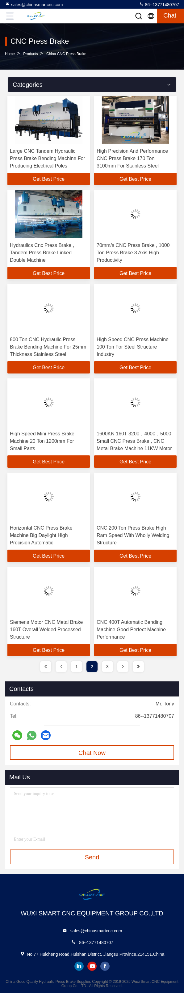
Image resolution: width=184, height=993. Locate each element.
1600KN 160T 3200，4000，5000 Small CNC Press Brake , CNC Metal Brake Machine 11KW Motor (134, 441)
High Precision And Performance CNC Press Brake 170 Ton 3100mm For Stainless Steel (132, 158)
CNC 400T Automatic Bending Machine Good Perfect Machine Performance (131, 630)
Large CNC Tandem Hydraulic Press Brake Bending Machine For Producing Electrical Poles (47, 158)
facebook (105, 966)
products (30, 54)
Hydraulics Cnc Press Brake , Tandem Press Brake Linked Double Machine (42, 253)
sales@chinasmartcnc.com (34, 4)
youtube (92, 966)
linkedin (79, 966)
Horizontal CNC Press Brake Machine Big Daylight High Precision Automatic (41, 535)
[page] (45, 666)
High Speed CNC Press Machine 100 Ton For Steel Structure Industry (133, 347)
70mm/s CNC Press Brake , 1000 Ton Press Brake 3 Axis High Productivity (133, 253)
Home (10, 54)
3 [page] (107, 666)
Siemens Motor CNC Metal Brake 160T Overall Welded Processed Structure (46, 630)
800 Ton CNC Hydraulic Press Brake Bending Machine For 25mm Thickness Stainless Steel (48, 347)
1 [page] (76, 666)
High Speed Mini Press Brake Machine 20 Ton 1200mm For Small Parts (42, 441)
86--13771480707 (159, 4)
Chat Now (92, 752)
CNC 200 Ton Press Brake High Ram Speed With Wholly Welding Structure (133, 535)
